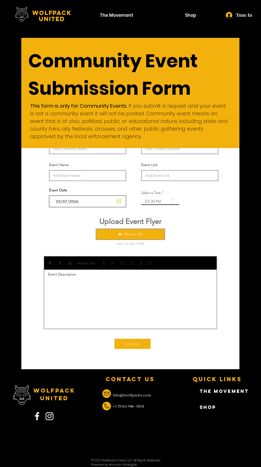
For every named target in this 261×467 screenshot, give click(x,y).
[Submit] (133, 344)
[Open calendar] (119, 201)
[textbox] (130, 298)
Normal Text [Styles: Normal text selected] (86, 263)
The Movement (217, 391)
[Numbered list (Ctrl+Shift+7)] (122, 263)
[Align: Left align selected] (112, 263)
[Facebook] (37, 416)
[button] (130, 234)
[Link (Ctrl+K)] (149, 263)
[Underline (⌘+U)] (70, 263)
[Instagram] (49, 416)
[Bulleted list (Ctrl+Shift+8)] (132, 263)
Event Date (61, 190)
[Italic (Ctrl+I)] (60, 263)
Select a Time (151, 193)
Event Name (59, 165)
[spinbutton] (156, 201)
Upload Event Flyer (130, 221)
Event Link (149, 165)
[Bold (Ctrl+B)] (50, 263)
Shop (208, 407)
